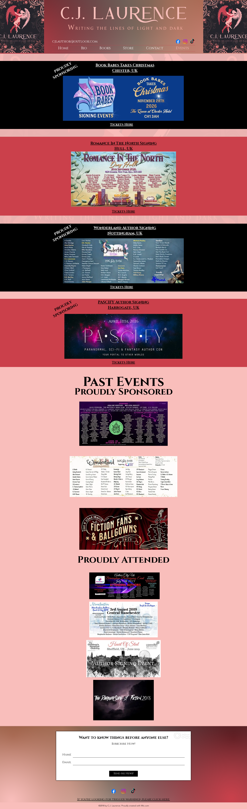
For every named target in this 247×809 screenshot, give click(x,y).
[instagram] (185, 41)
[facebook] (178, 41)
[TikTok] (192, 41)
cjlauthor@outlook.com (74, 41)
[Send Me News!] (123, 774)
